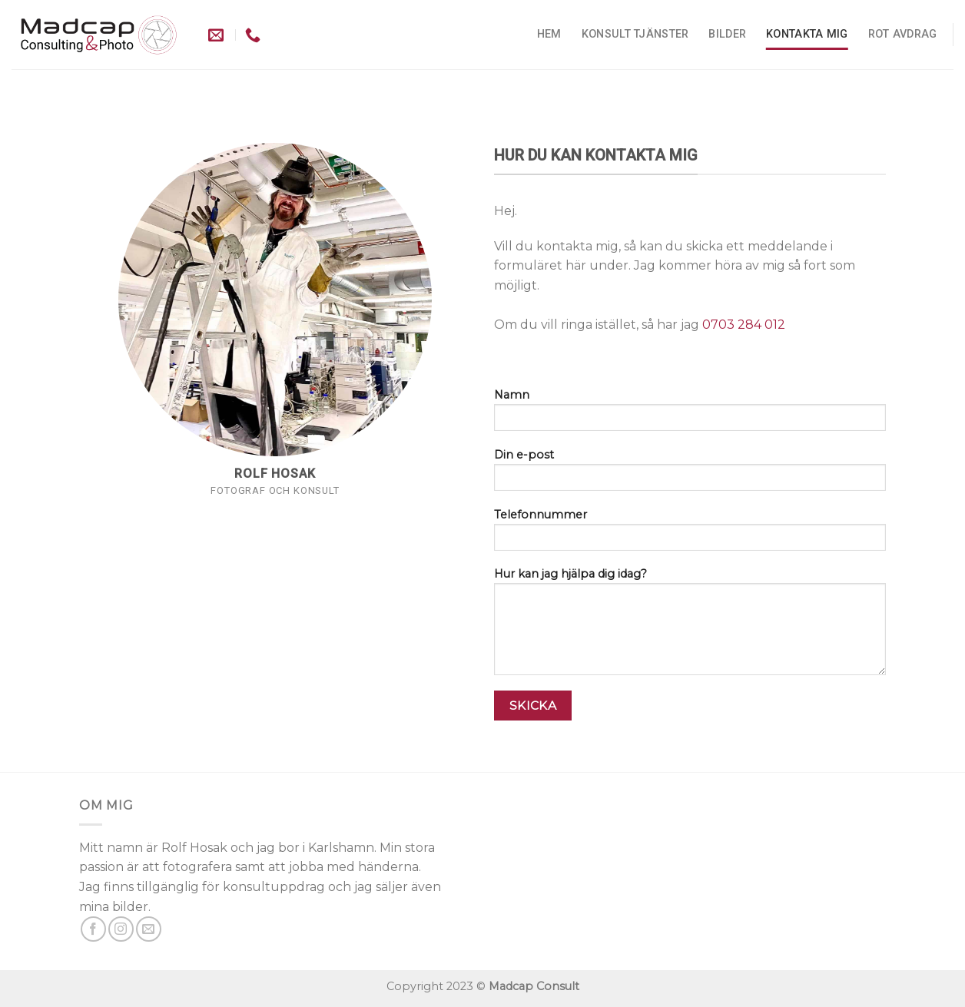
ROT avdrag (902, 34)
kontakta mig (806, 34)
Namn (690, 415)
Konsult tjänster (635, 34)
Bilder (727, 34)
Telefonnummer (690, 534)
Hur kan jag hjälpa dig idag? (690, 626)
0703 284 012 (745, 324)
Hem (549, 34)
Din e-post (690, 475)
